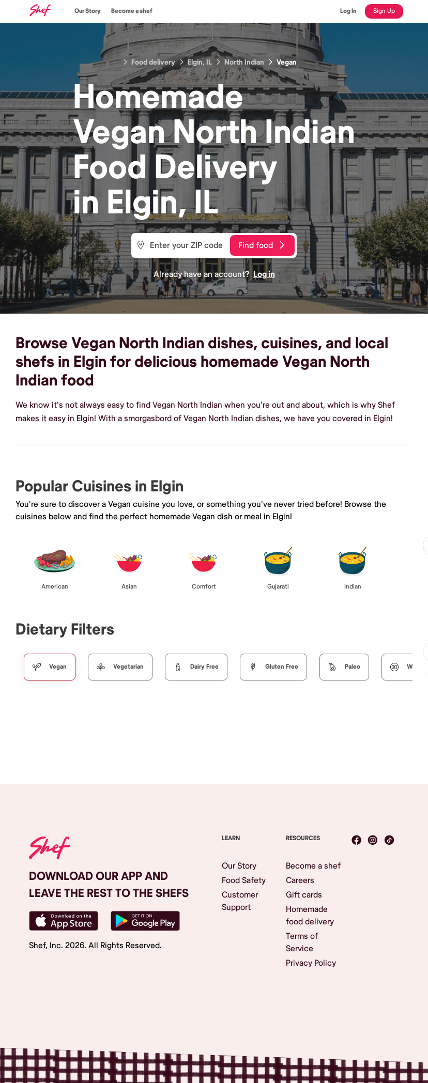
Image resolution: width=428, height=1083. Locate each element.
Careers (300, 880)
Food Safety (244, 880)
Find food (261, 245)
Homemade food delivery (310, 915)
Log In (348, 11)
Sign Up (384, 11)
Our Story (87, 11)
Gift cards (304, 895)
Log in (264, 274)
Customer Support (240, 901)
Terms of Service (302, 942)
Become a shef (131, 11)
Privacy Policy (311, 963)
